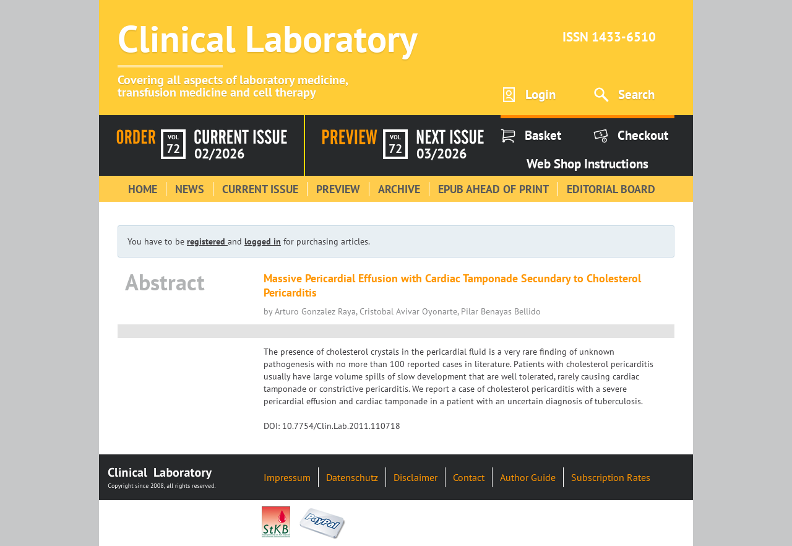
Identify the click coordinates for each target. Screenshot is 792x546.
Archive (399, 189)
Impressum (287, 477)
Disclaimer (415, 477)
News (189, 189)
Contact (468, 477)
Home (142, 189)
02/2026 (219, 153)
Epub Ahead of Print (493, 189)
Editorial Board (611, 189)
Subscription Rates (610, 477)
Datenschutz (352, 477)
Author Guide (528, 477)
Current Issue (260, 189)
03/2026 (441, 153)
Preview (338, 189)
